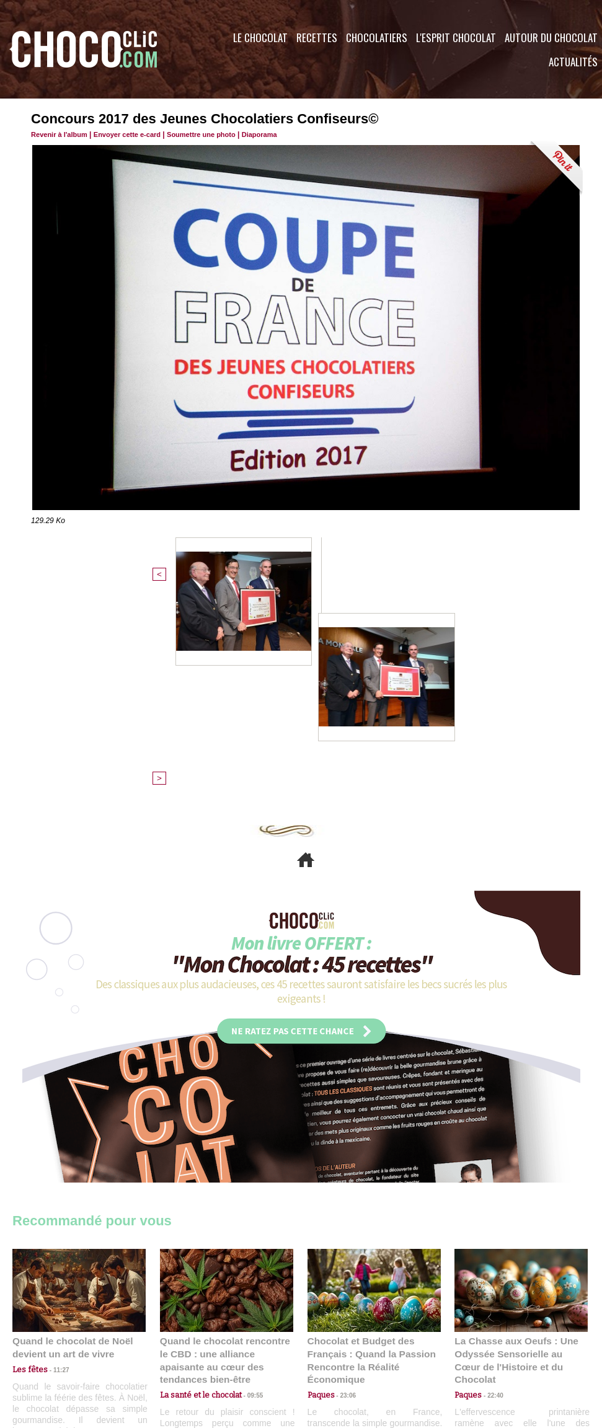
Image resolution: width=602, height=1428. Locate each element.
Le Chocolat (260, 37)
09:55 (246, 1178)
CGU (177, 1353)
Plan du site (335, 1353)
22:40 (490, 1178)
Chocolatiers (376, 37)
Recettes (316, 37)
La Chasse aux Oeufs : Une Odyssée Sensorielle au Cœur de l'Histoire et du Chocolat (515, 1151)
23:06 (343, 1190)
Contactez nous (49, 1353)
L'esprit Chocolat (456, 37)
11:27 (53, 1166)
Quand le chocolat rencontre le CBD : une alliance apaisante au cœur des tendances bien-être (225, 1151)
